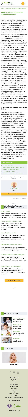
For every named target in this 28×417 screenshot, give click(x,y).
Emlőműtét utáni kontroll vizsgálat (11, 266)
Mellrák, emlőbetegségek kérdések (19, 8)
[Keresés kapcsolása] (22, 3)
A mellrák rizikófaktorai (8, 165)
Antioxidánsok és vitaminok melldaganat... (13, 254)
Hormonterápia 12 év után (8, 233)
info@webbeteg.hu (15, 400)
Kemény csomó (5, 211)
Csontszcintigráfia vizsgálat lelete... (11, 221)
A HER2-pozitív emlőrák (9, 171)
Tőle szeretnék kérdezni (14, 194)
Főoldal (2, 8)
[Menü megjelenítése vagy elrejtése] (25, 4)
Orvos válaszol (7, 8)
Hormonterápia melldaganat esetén (11, 244)
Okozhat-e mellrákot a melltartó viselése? (13, 173)
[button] (10, 373)
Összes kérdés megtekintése (13, 280)
